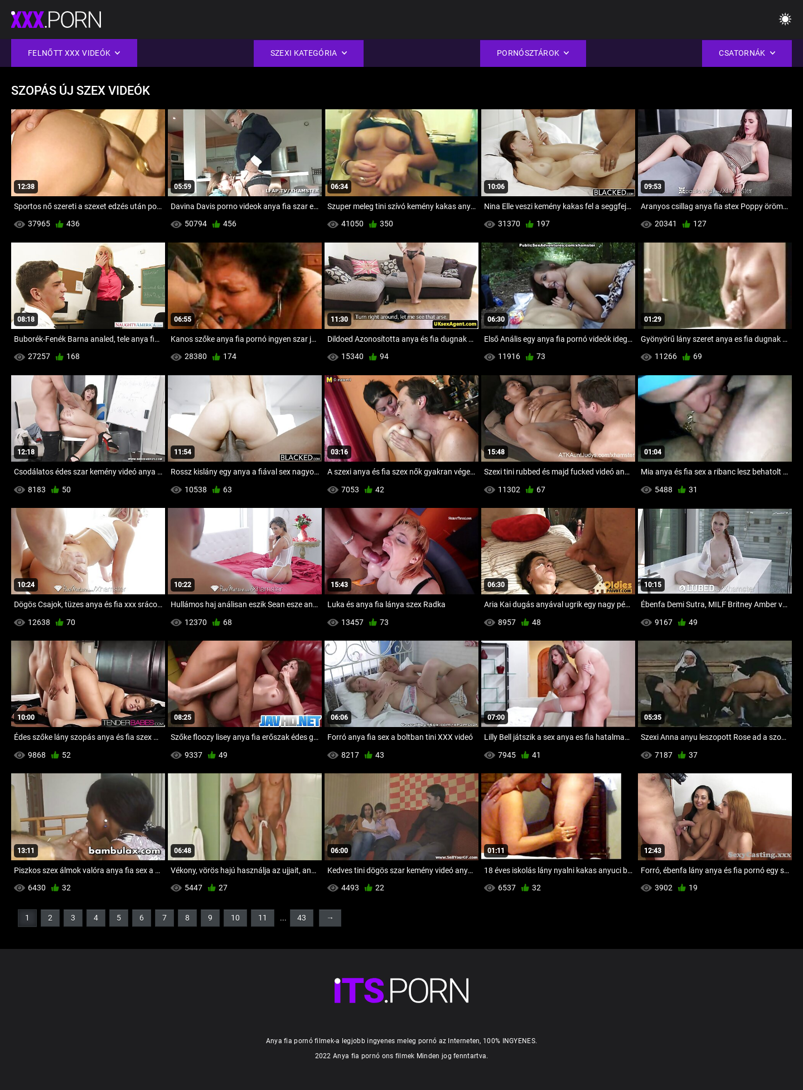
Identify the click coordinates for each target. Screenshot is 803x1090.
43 (301, 917)
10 (235, 917)
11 (262, 917)
